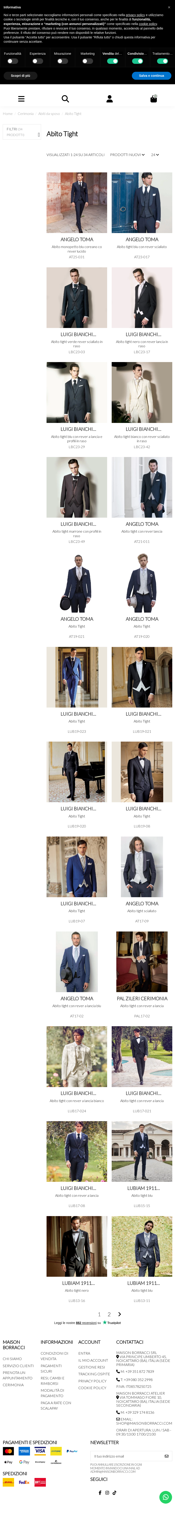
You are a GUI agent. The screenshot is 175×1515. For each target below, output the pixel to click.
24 (155, 154)
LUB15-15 (142, 1205)
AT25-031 (76, 257)
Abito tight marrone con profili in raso (76, 533)
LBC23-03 (77, 352)
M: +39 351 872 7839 (135, 1371)
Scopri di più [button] (20, 75)
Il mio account (93, 1360)
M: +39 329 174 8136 (135, 1412)
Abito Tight (77, 626)
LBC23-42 (142, 447)
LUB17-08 (77, 1205)
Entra (84, 1353)
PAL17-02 (142, 1016)
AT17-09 (142, 921)
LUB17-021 (142, 1111)
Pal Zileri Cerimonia (142, 998)
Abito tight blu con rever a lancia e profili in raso (76, 438)
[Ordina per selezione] (127, 154)
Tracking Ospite (94, 1374)
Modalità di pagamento (52, 1393)
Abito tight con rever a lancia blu (76, 1005)
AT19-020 (142, 636)
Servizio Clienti (18, 1366)
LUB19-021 (142, 731)
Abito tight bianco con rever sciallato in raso (142, 438)
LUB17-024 (77, 1111)
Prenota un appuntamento (17, 1375)
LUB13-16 (77, 1300)
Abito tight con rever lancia (141, 531)
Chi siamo (12, 1358)
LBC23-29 (77, 447)
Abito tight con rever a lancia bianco (77, 1100)
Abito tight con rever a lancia (142, 1005)
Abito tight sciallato (141, 911)
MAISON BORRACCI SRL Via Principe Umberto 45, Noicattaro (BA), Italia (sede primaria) (143, 1358)
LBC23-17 (142, 352)
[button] (169, 7)
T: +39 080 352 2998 (134, 1379)
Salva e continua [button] (151, 75)
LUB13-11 (142, 1300)
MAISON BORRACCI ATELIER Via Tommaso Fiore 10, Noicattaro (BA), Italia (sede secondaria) (143, 1399)
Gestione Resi (91, 1367)
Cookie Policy (92, 1388)
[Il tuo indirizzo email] (126, 1456)
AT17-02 (77, 1016)
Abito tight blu (142, 1195)
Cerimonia (13, 1385)
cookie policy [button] (148, 24)
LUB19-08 (142, 826)
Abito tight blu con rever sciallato (142, 246)
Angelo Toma (77, 239)
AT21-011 (142, 541)
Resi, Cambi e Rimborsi (52, 1381)
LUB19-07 (77, 921)
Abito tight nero (77, 1290)
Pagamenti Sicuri (51, 1368)
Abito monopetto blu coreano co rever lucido (77, 248)
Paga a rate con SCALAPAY (56, 1405)
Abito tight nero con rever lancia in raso (142, 343)
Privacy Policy (92, 1381)
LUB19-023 (77, 731)
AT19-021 (76, 636)
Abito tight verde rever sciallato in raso (77, 343)
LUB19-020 (77, 826)
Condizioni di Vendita (54, 1356)
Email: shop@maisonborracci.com (144, 1421)
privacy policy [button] (135, 15)
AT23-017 (142, 257)
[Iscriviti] (166, 1456)
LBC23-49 (77, 541)
